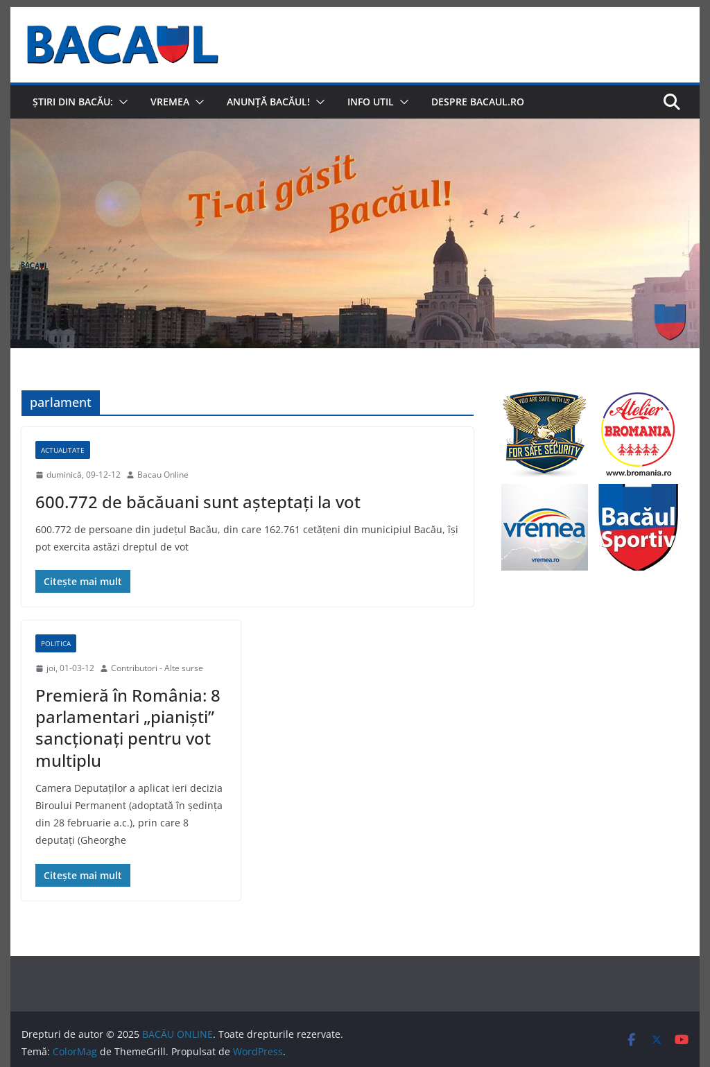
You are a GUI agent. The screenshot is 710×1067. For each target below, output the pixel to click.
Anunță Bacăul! (268, 101)
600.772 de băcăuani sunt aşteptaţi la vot (198, 501)
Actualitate (63, 450)
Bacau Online (163, 474)
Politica (56, 643)
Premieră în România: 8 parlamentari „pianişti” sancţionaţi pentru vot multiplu (127, 728)
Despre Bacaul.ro (477, 101)
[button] (120, 102)
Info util (370, 101)
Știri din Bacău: (73, 101)
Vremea (169, 101)
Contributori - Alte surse (157, 668)
